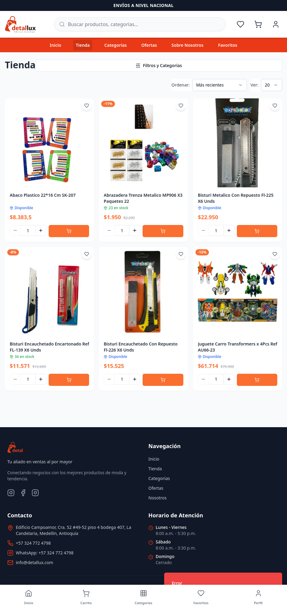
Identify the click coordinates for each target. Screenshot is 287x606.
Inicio (55, 45)
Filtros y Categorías (159, 65)
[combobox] (219, 85)
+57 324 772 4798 (33, 543)
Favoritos (227, 45)
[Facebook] (23, 492)
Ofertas (149, 45)
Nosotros (157, 498)
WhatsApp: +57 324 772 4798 (45, 553)
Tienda (83, 45)
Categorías (115, 45)
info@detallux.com (34, 562)
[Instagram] (11, 492)
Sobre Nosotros (187, 45)
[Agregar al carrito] (69, 231)
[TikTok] (35, 492)
